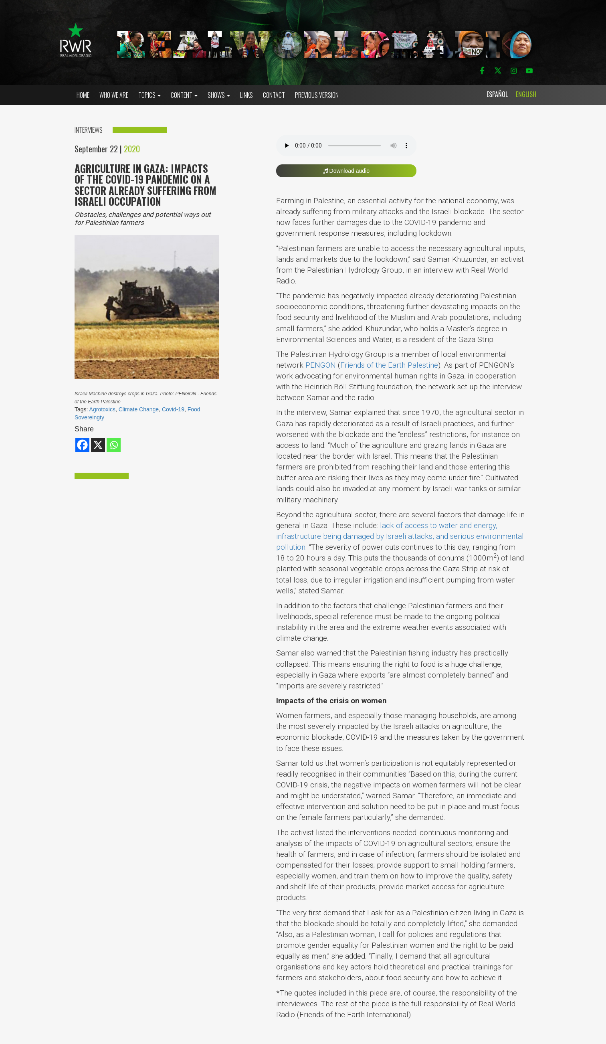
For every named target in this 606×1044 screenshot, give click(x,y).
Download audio (346, 171)
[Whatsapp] (114, 445)
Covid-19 (173, 409)
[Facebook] (82, 445)
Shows (219, 95)
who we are (113, 95)
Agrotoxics (102, 409)
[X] (98, 445)
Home (83, 95)
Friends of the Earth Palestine (389, 365)
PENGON (320, 365)
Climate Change (139, 409)
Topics (149, 95)
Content (184, 95)
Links (246, 95)
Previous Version (317, 95)
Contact (274, 95)
